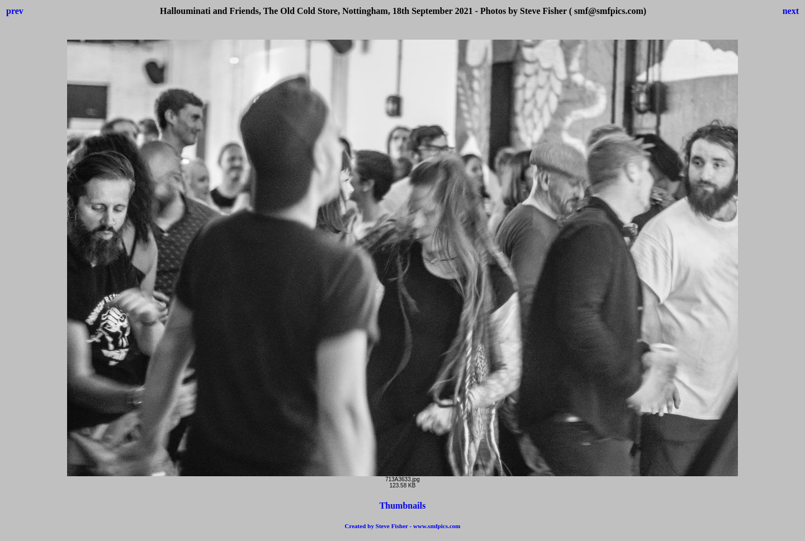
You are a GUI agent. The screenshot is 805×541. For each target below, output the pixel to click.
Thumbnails (403, 505)
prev (14, 11)
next (791, 11)
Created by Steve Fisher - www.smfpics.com (402, 526)
